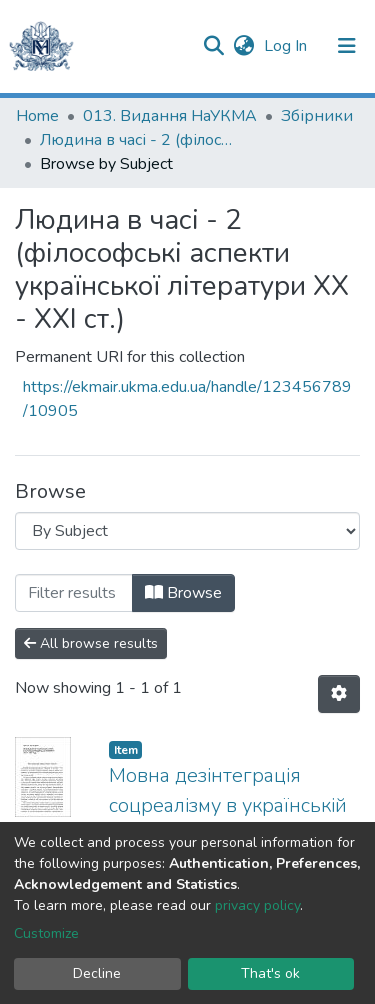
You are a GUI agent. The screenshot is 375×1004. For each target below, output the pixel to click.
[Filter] (74, 593)
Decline (97, 973)
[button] (243, 46)
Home (37, 116)
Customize (46, 933)
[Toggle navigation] (347, 46)
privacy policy (257, 905)
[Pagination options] (339, 694)
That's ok (270, 973)
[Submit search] (213, 46)
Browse (183, 593)
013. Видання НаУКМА (170, 116)
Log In (287, 46)
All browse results (91, 643)
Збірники (317, 116)
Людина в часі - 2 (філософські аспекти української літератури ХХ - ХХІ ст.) (140, 140)
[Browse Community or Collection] (187, 531)
